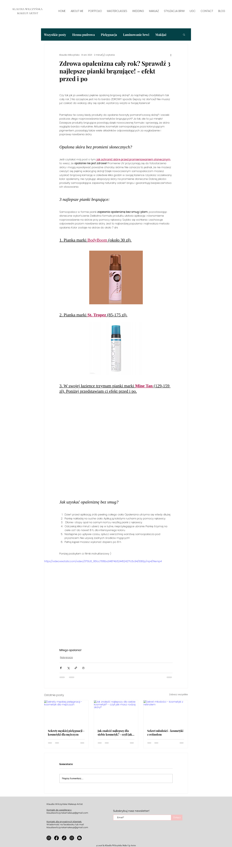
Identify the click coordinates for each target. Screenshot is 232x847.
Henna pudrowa (83, 34)
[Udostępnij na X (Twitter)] (68, 667)
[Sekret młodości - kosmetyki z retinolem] (166, 712)
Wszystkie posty (55, 34)
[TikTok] (64, 838)
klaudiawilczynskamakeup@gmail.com (67, 812)
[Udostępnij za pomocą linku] (75, 667)
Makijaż (160, 34)
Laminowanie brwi (136, 34)
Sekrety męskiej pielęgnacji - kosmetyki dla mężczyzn (66, 732)
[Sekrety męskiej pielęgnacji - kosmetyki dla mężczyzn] (66, 712)
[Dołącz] (176, 817)
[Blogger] (79, 838)
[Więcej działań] (171, 55)
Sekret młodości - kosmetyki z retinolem (165, 732)
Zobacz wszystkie (178, 694)
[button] (184, 34)
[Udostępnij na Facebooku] (60, 667)
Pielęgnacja (109, 34)
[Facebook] (56, 838)
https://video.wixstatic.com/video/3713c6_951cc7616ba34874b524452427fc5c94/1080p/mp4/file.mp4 (103, 561)
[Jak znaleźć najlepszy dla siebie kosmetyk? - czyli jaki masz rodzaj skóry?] (116, 712)
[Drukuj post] (83, 667)
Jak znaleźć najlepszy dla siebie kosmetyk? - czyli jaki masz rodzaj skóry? (115, 732)
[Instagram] (49, 838)
